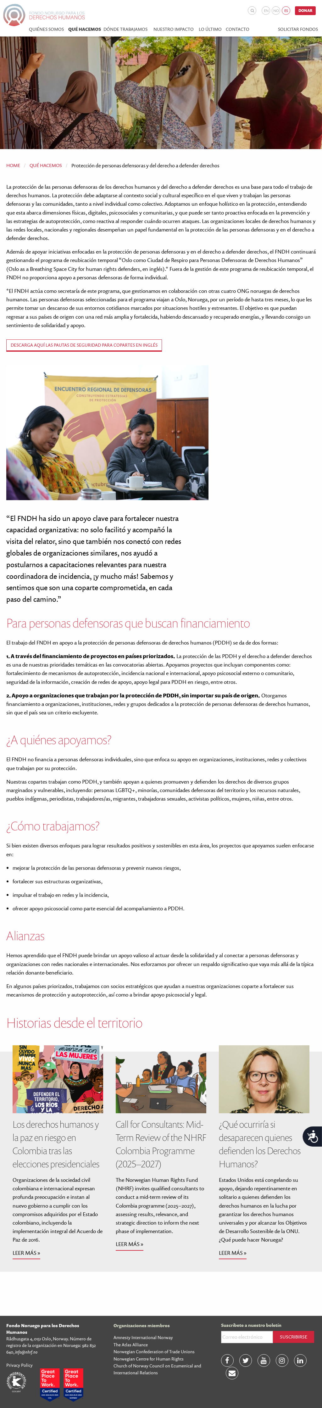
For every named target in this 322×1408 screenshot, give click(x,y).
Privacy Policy (19, 1365)
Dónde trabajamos (125, 29)
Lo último (210, 29)
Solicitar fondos (298, 29)
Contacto (237, 29)
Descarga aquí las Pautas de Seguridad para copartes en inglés (84, 345)
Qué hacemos (84, 29)
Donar (305, 10)
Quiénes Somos (46, 29)
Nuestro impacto (173, 29)
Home (13, 165)
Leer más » (26, 1252)
